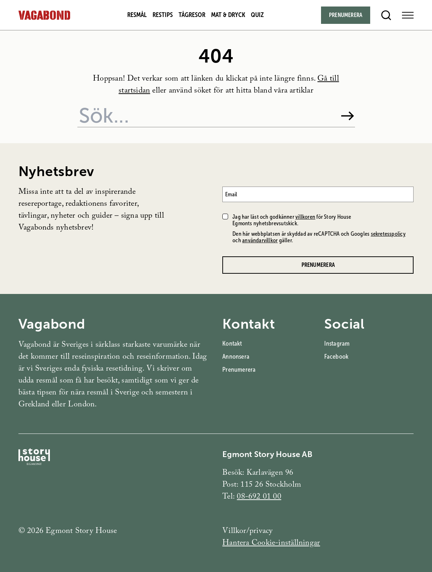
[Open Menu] (408, 15)
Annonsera (235, 356)
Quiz (257, 14)
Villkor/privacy (247, 531)
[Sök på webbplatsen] (205, 115)
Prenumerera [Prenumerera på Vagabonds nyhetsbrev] (318, 265)
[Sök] (347, 115)
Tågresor (192, 14)
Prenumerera (239, 369)
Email (231, 194)
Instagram (337, 343)
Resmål (137, 14)
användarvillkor (260, 240)
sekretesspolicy (388, 234)
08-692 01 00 (259, 497)
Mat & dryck (228, 14)
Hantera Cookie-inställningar (271, 543)
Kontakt (232, 343)
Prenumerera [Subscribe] (345, 15)
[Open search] (386, 15)
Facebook (336, 356)
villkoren (305, 217)
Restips (163, 14)
